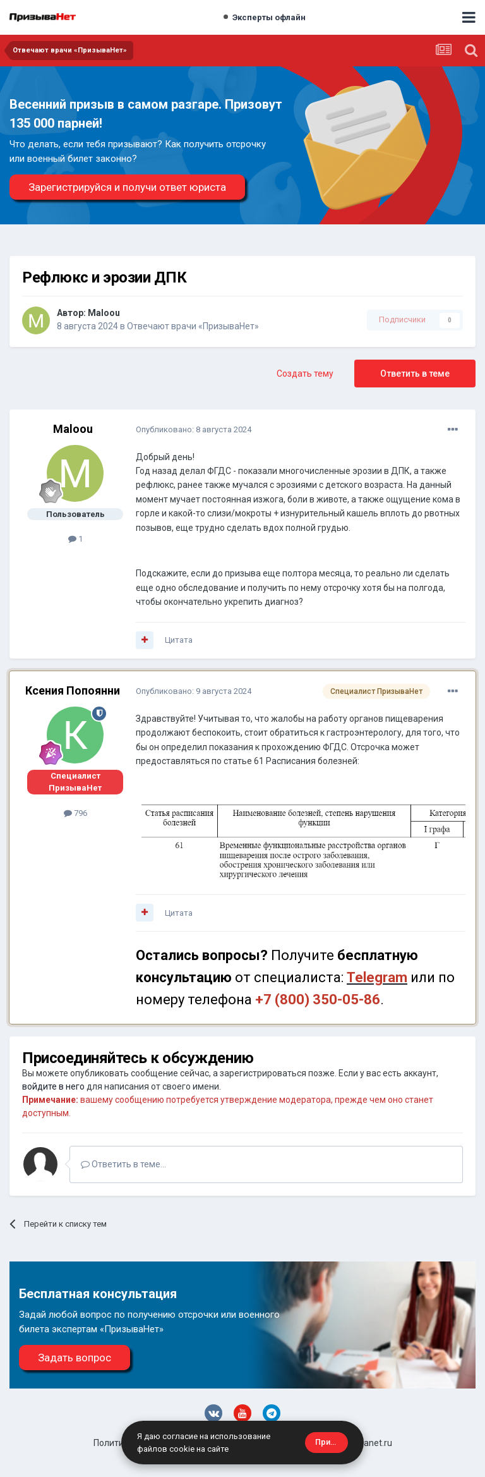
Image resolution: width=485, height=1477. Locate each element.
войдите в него (53, 1086)
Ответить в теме (415, 373)
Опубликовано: (193, 429)
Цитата (179, 640)
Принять (331, 1442)
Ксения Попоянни (72, 690)
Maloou (104, 313)
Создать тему (305, 373)
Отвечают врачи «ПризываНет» (193, 326)
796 (75, 813)
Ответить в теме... (123, 1164)
